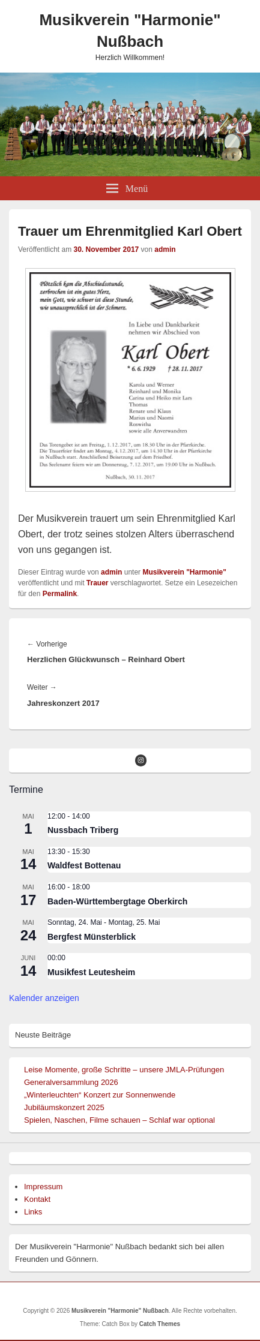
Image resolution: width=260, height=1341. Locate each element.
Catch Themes (159, 1324)
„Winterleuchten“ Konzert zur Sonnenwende (99, 1094)
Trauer (97, 583)
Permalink (60, 594)
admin (164, 249)
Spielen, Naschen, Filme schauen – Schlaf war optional (119, 1120)
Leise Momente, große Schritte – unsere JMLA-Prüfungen (124, 1069)
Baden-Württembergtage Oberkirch (117, 901)
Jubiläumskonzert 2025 (64, 1107)
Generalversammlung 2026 (71, 1082)
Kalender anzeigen (44, 998)
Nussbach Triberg (82, 830)
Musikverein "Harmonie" (184, 572)
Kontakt (37, 1199)
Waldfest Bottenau (84, 865)
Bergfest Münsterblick (91, 937)
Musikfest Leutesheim (91, 972)
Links (33, 1211)
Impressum (43, 1186)
